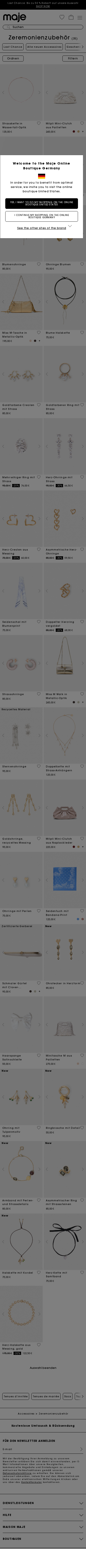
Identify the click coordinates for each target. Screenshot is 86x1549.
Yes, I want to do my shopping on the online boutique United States (43, 203)
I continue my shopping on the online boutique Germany (43, 216)
